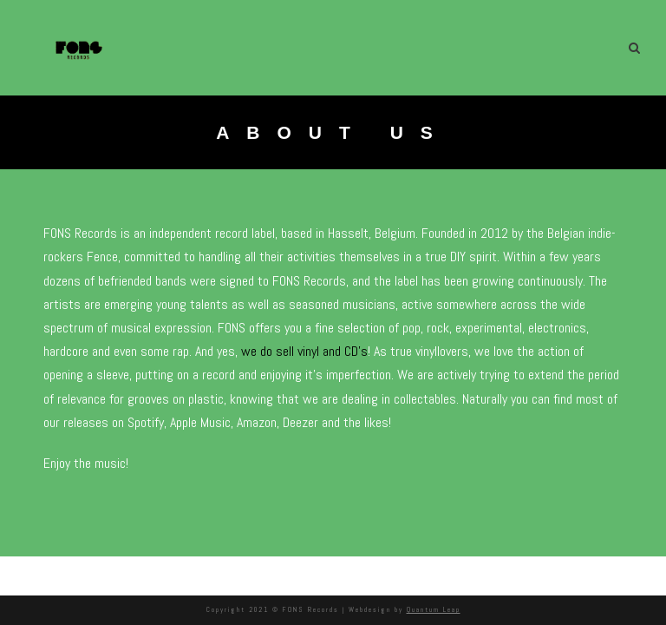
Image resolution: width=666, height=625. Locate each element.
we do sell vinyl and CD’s (308, 351)
